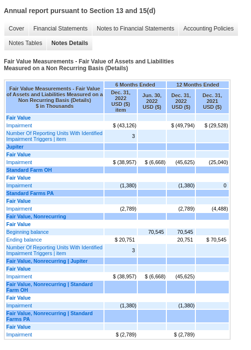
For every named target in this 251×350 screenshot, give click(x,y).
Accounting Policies (208, 28)
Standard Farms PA (30, 193)
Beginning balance (27, 232)
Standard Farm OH (29, 170)
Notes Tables (25, 43)
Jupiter (15, 147)
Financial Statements (60, 28)
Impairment (19, 125)
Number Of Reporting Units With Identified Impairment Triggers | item (54, 136)
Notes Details (69, 43)
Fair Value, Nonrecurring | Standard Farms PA (49, 316)
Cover (16, 28)
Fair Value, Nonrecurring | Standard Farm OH (49, 287)
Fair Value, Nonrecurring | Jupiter (47, 261)
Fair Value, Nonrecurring (36, 216)
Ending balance (24, 240)
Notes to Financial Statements (135, 28)
